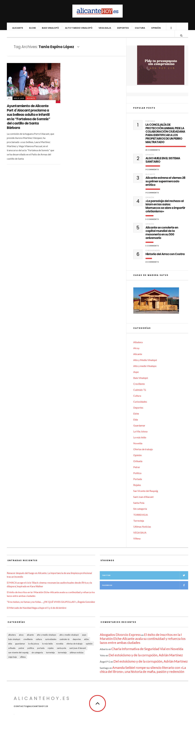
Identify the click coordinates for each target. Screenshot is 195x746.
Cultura (140, 27)
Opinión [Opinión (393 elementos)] (89, 649)
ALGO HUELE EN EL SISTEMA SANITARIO (162, 165)
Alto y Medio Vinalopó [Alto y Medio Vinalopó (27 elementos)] (69, 640)
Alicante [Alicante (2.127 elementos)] (30, 640)
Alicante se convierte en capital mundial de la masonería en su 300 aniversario (161, 238)
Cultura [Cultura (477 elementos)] (39, 645)
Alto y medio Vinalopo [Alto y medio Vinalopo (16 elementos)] (46, 640)
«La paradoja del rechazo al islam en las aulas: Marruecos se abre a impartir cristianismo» (165, 212)
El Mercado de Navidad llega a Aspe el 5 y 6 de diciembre (36, 613)
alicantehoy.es (42, 704)
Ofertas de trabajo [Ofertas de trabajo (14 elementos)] (74, 649)
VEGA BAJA (105, 27)
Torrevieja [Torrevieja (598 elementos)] (50, 658)
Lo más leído (139, 442)
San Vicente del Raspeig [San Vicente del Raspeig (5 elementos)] (18, 658)
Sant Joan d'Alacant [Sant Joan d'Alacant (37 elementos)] (77, 653)
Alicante (17, 27)
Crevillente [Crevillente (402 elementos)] (28, 645)
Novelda (137, 448)
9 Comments (152, 175)
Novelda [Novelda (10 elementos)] (59, 649)
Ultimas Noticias (142, 532)
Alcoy (136, 353)
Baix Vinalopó (50, 27)
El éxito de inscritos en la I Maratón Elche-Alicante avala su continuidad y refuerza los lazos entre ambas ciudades (143, 644)
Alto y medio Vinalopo (144, 371)
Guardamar (139, 431)
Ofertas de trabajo (143, 454)
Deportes (123, 27)
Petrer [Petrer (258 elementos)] (21, 653)
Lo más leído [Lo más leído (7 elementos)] (47, 649)
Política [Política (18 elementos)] (30, 653)
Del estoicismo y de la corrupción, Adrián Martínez (146, 661)
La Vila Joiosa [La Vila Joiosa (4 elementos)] (33, 649)
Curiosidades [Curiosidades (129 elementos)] (50, 645)
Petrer (136, 472)
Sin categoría (140, 514)
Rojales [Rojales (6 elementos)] (51, 653)
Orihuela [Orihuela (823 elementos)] (11, 653)
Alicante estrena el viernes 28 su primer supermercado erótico (165, 187)
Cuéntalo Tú (139, 395)
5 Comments (152, 225)
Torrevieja (138, 526)
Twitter (145, 581)
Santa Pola (138, 508)
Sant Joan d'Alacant (143, 502)
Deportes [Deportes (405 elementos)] (77, 645)
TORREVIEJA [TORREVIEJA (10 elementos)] (62, 658)
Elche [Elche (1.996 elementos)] (86, 645)
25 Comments (152, 156)
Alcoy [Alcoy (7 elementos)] (21, 640)
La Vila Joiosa (140, 437)
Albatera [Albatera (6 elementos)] (12, 640)
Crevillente (139, 389)
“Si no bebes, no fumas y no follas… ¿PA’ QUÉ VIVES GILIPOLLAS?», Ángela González (51, 607)
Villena (136, 544)
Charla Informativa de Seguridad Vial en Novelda (147, 654)
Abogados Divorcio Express (120, 640)
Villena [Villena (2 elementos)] (23, 662)
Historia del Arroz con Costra (165, 260)
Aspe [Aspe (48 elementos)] (84, 640)
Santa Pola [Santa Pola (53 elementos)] (61, 653)
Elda (135, 425)
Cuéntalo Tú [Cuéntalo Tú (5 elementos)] (64, 645)
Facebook (145, 591)
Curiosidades (152, 256)
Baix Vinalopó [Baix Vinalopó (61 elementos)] (14, 645)
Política (137, 478)
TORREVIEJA (140, 520)
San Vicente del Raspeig (145, 496)
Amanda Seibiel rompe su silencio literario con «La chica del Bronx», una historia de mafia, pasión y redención (143, 675)
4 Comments (152, 267)
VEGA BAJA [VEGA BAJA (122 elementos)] (12, 662)
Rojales (137, 490)
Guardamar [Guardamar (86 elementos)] (20, 649)
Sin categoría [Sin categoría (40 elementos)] (37, 658)
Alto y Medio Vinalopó (79, 27)
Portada (150, 127)
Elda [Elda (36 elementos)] (10, 649)
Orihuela (137, 466)
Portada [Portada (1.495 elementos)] (40, 653)
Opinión (156, 27)
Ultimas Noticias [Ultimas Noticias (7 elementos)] (76, 658)
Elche (32, 27)
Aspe (136, 377)
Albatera (138, 347)
